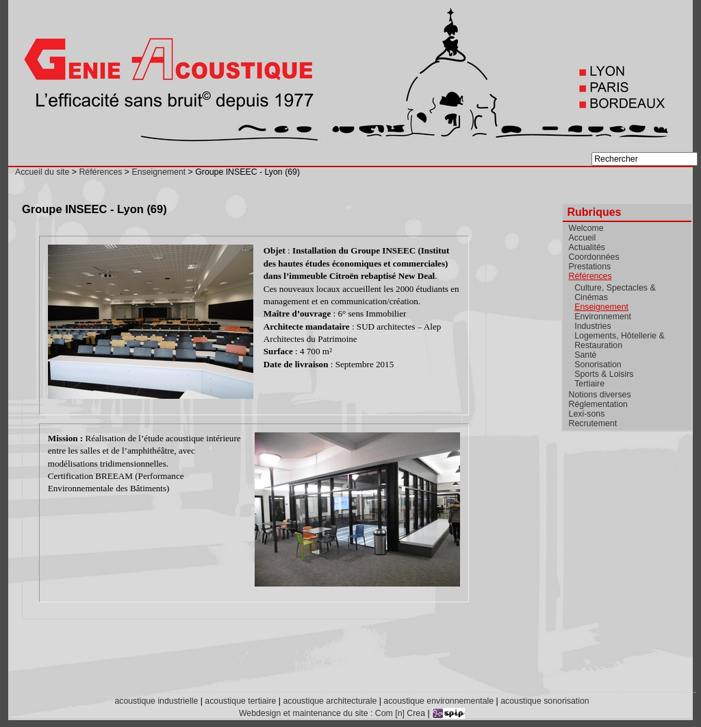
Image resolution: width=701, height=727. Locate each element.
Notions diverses (600, 394)
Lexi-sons (587, 414)
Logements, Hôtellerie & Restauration (619, 340)
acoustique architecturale (330, 701)
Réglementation (598, 404)
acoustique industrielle (156, 701)
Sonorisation (597, 364)
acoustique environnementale (438, 701)
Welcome (586, 228)
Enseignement (158, 172)
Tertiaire (589, 384)
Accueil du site (42, 172)
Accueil (582, 238)
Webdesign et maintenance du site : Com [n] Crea (332, 713)
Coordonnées (594, 257)
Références (100, 172)
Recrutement (593, 423)
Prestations (590, 266)
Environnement (602, 316)
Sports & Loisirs (603, 374)
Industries (592, 326)
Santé (585, 355)
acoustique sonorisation (544, 701)
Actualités (587, 247)
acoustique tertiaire (240, 701)
